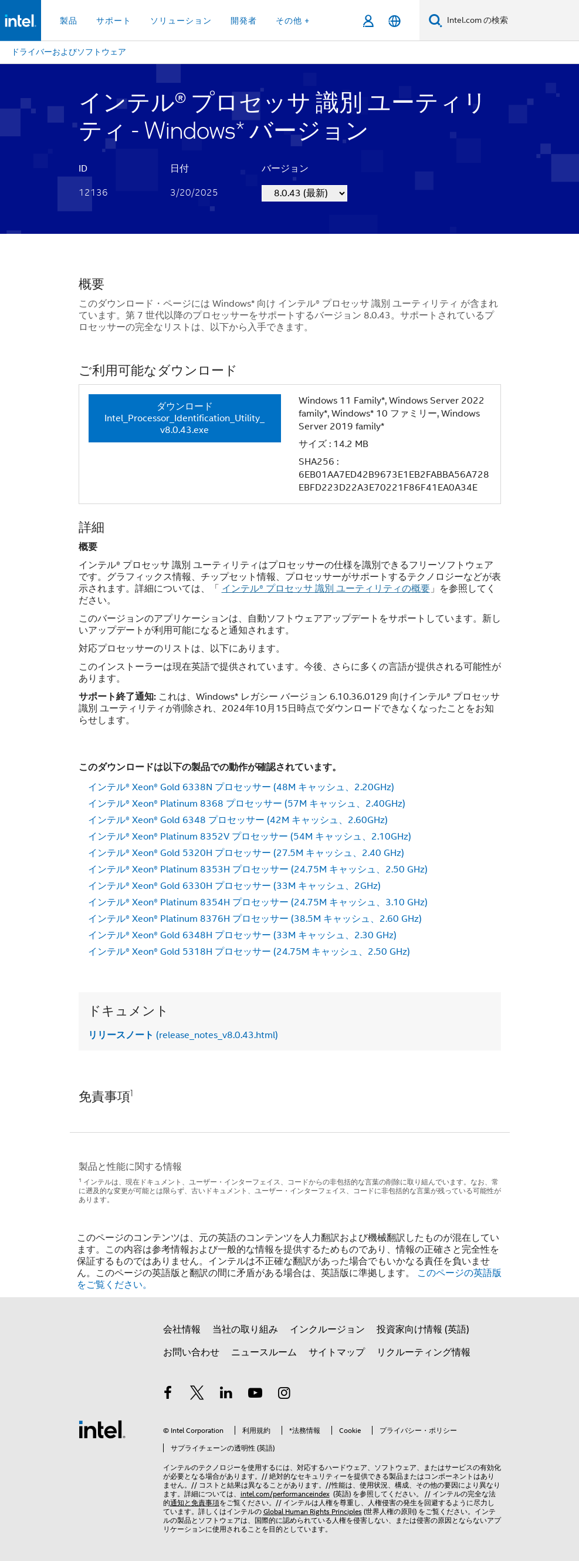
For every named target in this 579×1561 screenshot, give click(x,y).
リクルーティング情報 (423, 1352)
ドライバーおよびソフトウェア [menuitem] (68, 51)
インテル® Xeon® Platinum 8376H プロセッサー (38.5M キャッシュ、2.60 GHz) (255, 919)
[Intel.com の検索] (510, 20)
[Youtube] (255, 1394)
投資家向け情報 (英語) (423, 1329)
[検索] (435, 20)
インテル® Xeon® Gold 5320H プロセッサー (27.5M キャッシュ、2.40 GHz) (246, 853)
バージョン (285, 168)
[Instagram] (284, 1394)
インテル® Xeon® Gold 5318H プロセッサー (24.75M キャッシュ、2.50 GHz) (249, 952)
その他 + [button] (293, 20)
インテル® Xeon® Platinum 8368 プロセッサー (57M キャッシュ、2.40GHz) (246, 804)
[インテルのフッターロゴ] (102, 1429)
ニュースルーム (264, 1352)
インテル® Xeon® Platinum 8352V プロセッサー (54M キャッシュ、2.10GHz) (249, 836)
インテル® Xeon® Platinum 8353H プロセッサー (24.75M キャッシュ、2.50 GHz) (258, 869)
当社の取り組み (245, 1329)
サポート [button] (113, 20)
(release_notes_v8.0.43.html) (183, 1035)
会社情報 (182, 1329)
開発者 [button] (244, 20)
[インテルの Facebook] (168, 1394)
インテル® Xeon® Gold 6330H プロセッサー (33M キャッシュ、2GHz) (234, 886)
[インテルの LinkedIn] (226, 1394)
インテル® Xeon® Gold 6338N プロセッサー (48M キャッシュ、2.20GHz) (241, 787)
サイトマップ (337, 1352)
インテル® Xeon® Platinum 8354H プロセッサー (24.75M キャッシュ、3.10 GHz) (258, 902)
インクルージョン (327, 1329)
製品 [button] (68, 20)
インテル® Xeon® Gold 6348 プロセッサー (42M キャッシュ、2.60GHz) (238, 820)
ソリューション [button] (181, 20)
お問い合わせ (191, 1352)
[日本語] (394, 21)
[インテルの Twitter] (197, 1394)
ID (83, 168)
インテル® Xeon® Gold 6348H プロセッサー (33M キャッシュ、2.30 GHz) (242, 935)
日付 (179, 168)
